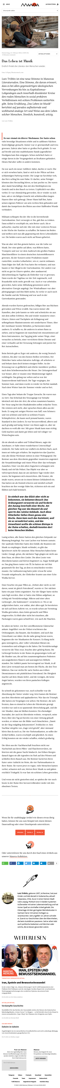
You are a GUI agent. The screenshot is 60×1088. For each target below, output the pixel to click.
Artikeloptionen (48, 54)
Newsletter (48, 1075)
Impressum (32, 1078)
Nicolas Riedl (15, 1018)
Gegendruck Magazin (29, 1081)
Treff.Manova (15, 1081)
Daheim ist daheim (10, 1026)
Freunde (15, 1078)
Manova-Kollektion (19, 856)
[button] (5, 863)
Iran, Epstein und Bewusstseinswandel (23, 982)
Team (23, 1078)
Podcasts (28, 1075)
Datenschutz (43, 1078)
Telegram (11, 1075)
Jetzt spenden (40, 1058)
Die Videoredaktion (17, 997)
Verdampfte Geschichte (12, 1005)
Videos (20, 1075)
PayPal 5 (30, 832)
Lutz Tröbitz (9, 121)
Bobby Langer (15, 1037)
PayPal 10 (40, 832)
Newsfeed (38, 1075)
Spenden (20, 832)
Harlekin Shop (44, 1081)
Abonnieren (14, 1068)
